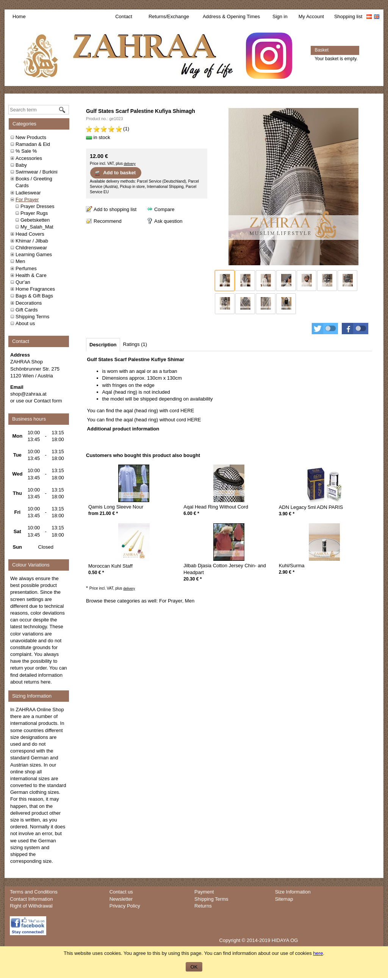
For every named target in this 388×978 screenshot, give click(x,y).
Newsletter (121, 899)
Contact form (48, 401)
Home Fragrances (35, 289)
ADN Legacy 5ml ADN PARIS (311, 507)
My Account (311, 16)
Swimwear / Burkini (37, 172)
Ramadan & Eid (33, 144)
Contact (123, 16)
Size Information (293, 892)
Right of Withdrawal (31, 906)
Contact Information (31, 899)
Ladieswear (28, 193)
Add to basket (115, 173)
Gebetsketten (35, 220)
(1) (107, 128)
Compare (164, 209)
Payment (204, 892)
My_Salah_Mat (36, 227)
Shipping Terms (32, 316)
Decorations (29, 303)
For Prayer (27, 199)
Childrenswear (31, 247)
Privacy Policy (125, 906)
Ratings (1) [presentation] (135, 344)
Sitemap (284, 899)
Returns (203, 906)
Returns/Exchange (169, 16)
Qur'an (23, 282)
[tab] (103, 344)
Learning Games (34, 254)
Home (19, 16)
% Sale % (26, 151)
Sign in (280, 16)
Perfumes (26, 268)
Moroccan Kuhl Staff (110, 566)
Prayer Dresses (37, 206)
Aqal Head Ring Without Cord (215, 507)
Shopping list (348, 16)
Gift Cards (27, 310)
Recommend (108, 221)
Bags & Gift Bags (34, 296)
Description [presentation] (103, 344)
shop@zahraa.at (28, 394)
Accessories (29, 158)
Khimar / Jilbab (32, 241)
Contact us (121, 892)
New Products (31, 137)
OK (194, 967)
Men (20, 261)
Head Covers (30, 234)
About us (25, 323)
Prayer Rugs (34, 213)
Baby (21, 165)
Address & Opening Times (231, 16)
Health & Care (31, 275)
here (45, 682)
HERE (187, 410)
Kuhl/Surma (292, 565)
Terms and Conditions (34, 892)
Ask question (168, 221)
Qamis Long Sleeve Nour (115, 507)
